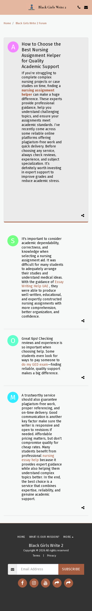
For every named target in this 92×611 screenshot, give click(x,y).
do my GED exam (35, 364)
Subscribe (71, 569)
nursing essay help (38, 458)
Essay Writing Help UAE (43, 284)
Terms (36, 555)
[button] (5, 7)
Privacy (51, 555)
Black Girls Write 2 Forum (31, 23)
